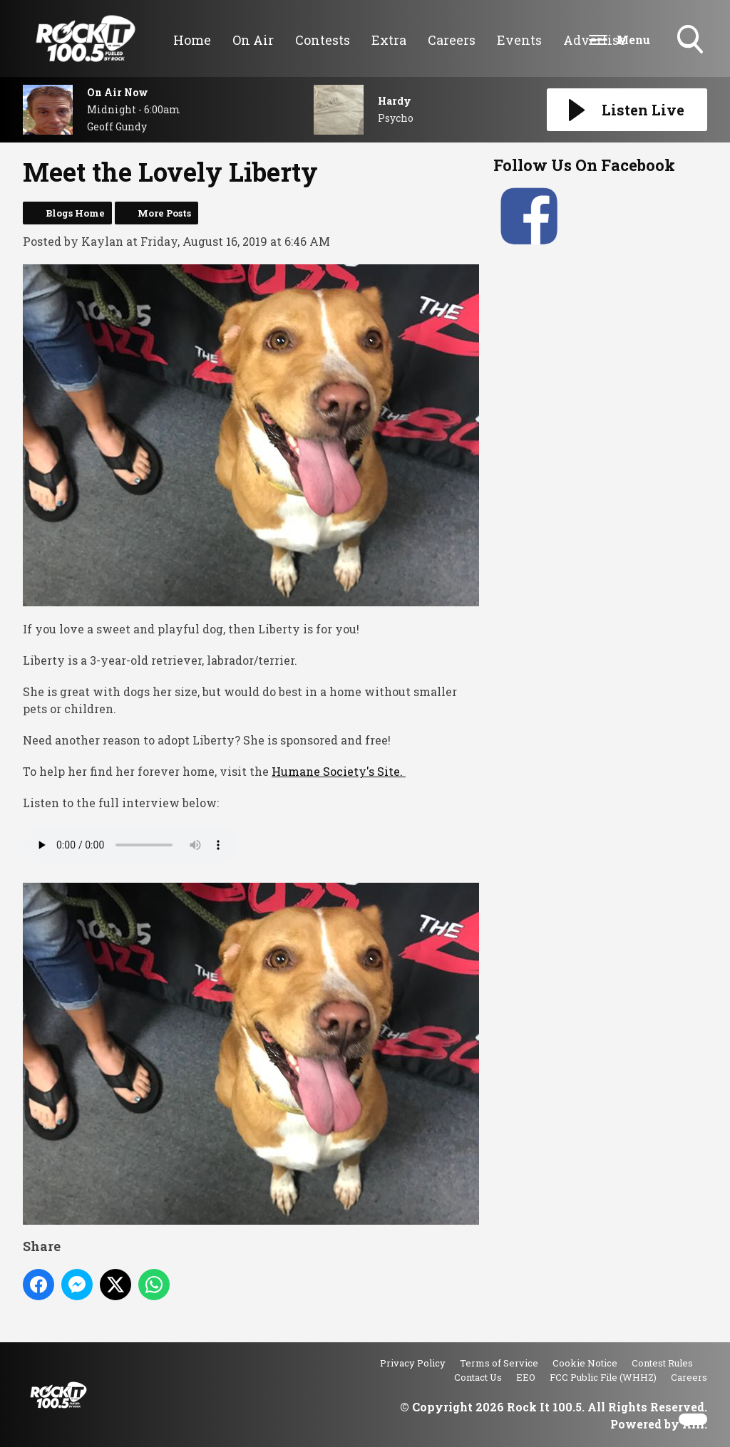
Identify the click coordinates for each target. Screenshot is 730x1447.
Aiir (693, 1423)
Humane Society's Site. (339, 771)
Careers (451, 39)
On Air (253, 39)
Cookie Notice (584, 1363)
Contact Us (478, 1377)
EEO (525, 1377)
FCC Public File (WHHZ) (603, 1377)
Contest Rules (662, 1363)
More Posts (164, 213)
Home (192, 39)
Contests (322, 39)
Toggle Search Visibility (691, 40)
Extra (388, 39)
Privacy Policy (413, 1363)
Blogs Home (75, 213)
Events (519, 39)
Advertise (594, 39)
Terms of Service (499, 1363)
